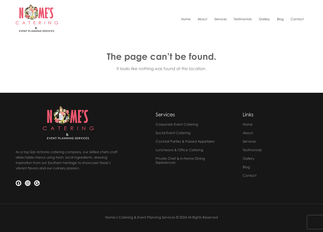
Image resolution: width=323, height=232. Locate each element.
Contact (297, 19)
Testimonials (243, 19)
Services (220, 19)
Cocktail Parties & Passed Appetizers (185, 141)
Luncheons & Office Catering (179, 150)
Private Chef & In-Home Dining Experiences (180, 160)
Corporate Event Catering (177, 124)
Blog (280, 19)
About (202, 19)
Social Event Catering (173, 133)
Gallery (264, 19)
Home (185, 19)
